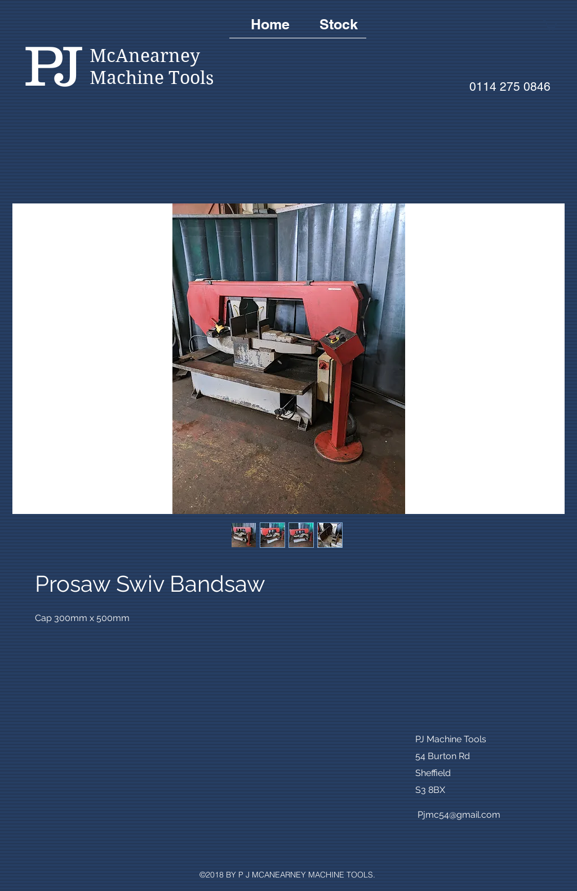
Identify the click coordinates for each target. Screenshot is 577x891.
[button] (550, 24)
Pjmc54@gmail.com (459, 814)
